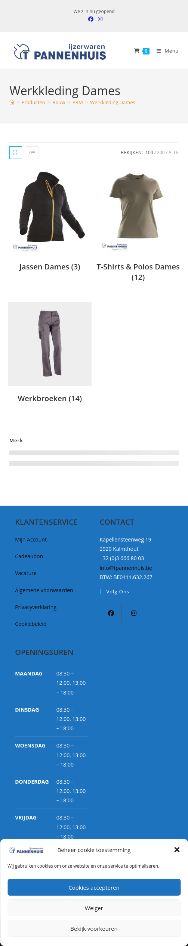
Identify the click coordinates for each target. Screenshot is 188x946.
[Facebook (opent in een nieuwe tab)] (91, 19)
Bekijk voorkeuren (93, 928)
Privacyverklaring (35, 607)
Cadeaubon (29, 556)
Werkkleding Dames (112, 102)
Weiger (94, 908)
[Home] (11, 102)
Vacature (26, 573)
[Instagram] (134, 613)
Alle (174, 152)
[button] (177, 849)
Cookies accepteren (93, 887)
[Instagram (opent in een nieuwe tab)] (99, 19)
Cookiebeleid (30, 623)
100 (149, 152)
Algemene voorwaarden (44, 590)
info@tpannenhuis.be (126, 567)
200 (161, 152)
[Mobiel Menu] (165, 50)
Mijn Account (31, 539)
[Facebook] (111, 613)
